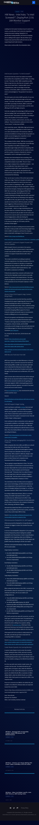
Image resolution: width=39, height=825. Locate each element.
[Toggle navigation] (33, 2)
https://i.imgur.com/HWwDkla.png (18, 236)
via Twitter (23, 407)
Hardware (17, 11)
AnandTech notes (17, 625)
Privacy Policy (24, 812)
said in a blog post (15, 330)
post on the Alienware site (14, 390)
